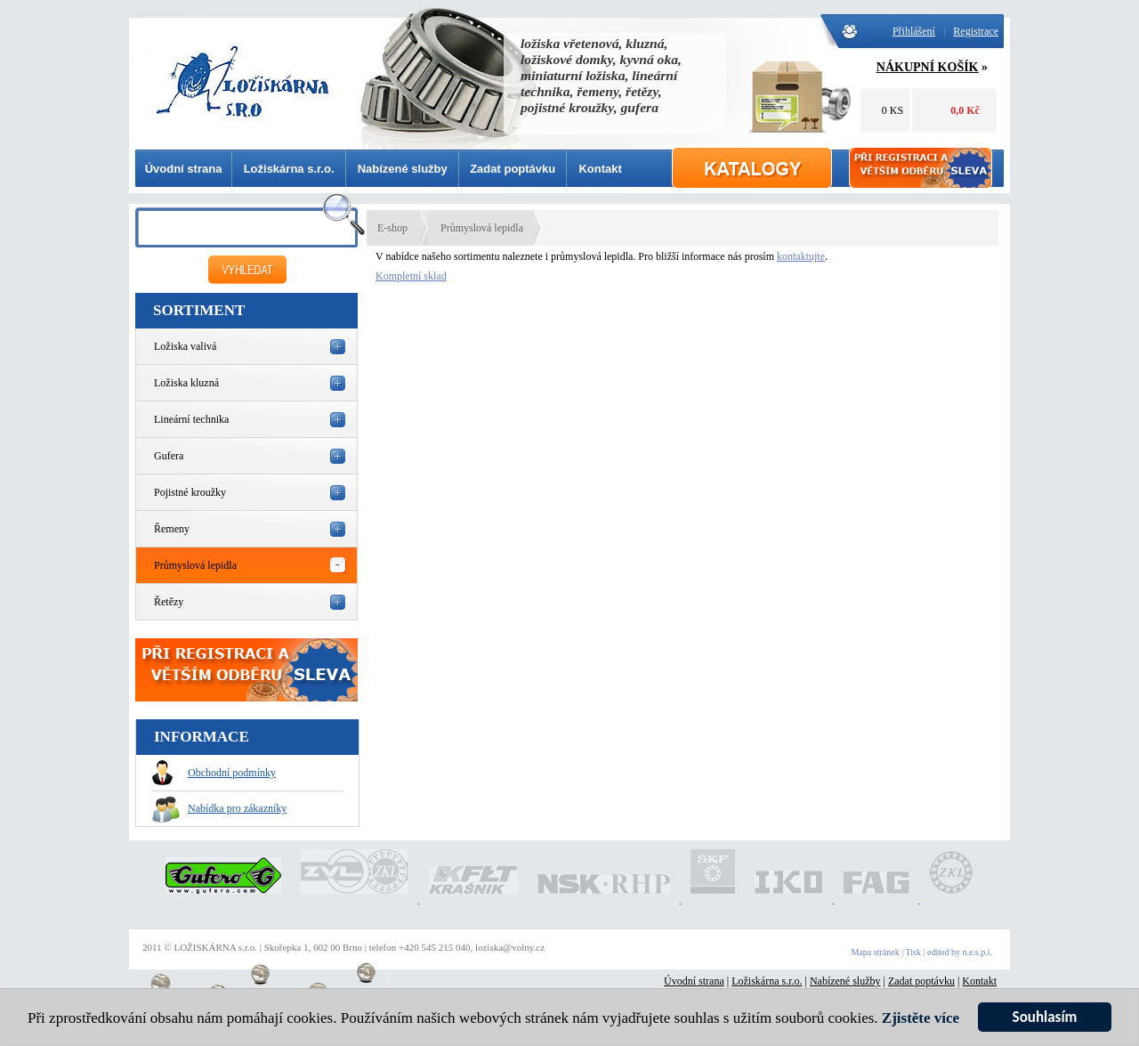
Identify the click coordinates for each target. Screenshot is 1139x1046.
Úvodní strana (183, 168)
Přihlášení (914, 31)
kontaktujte (801, 256)
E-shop (392, 228)
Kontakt (599, 168)
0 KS (892, 110)
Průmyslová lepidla (195, 565)
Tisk (913, 952)
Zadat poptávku (512, 168)
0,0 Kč (965, 110)
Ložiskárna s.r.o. (289, 168)
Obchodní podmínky (214, 773)
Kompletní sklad (411, 276)
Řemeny (172, 529)
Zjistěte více (920, 1018)
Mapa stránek (876, 952)
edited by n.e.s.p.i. (959, 952)
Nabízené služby (403, 168)
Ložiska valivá (185, 346)
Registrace (975, 31)
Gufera (168, 456)
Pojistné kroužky (190, 492)
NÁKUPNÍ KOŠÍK (927, 67)
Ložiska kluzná (186, 383)
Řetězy (168, 602)
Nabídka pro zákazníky (219, 808)
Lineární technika (191, 419)
